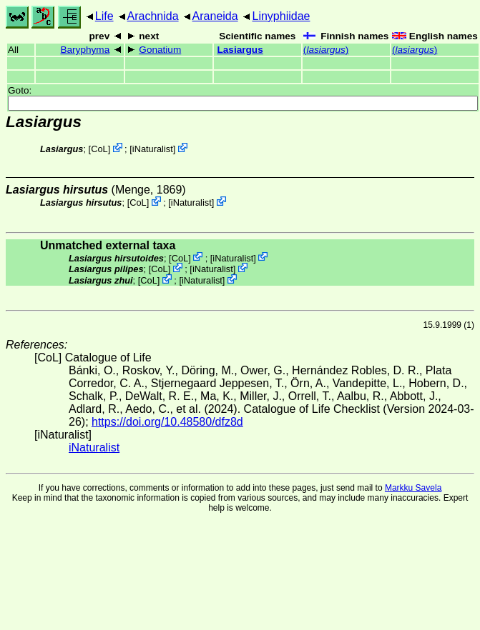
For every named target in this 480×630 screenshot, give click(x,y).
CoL (99, 149)
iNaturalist (152, 149)
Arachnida (153, 16)
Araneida (215, 16)
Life (104, 16)
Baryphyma (84, 49)
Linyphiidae (281, 16)
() (325, 49)
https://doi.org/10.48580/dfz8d (167, 422)
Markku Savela (413, 488)
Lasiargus (240, 49)
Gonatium (160, 49)
